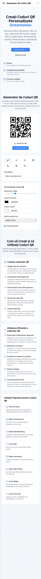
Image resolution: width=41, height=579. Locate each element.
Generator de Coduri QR (19, 3)
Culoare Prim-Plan (10, 198)
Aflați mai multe (20, 55)
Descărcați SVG (20, 143)
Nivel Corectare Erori (11, 216)
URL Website (8, 172)
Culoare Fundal (9, 207)
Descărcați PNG (20, 148)
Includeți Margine (12, 226)
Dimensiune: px (10, 191)
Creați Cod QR (20, 50)
